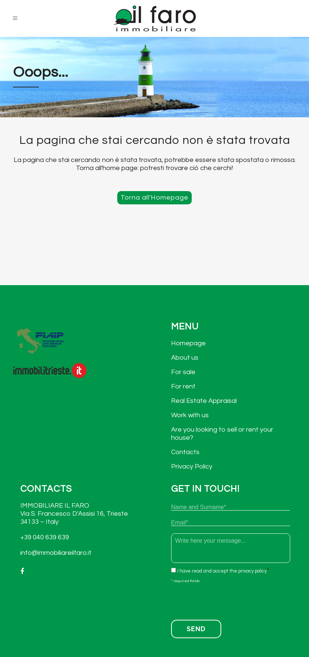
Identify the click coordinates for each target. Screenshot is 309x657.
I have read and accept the (222, 571)
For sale (183, 372)
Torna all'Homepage (154, 197)
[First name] (230, 507)
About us (184, 357)
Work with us (190, 415)
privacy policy (252, 571)
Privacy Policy (191, 466)
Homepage (188, 343)
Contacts (185, 452)
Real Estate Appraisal (204, 400)
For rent (183, 386)
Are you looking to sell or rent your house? (222, 433)
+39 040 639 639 (44, 537)
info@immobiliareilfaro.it (55, 552)
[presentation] (227, 599)
